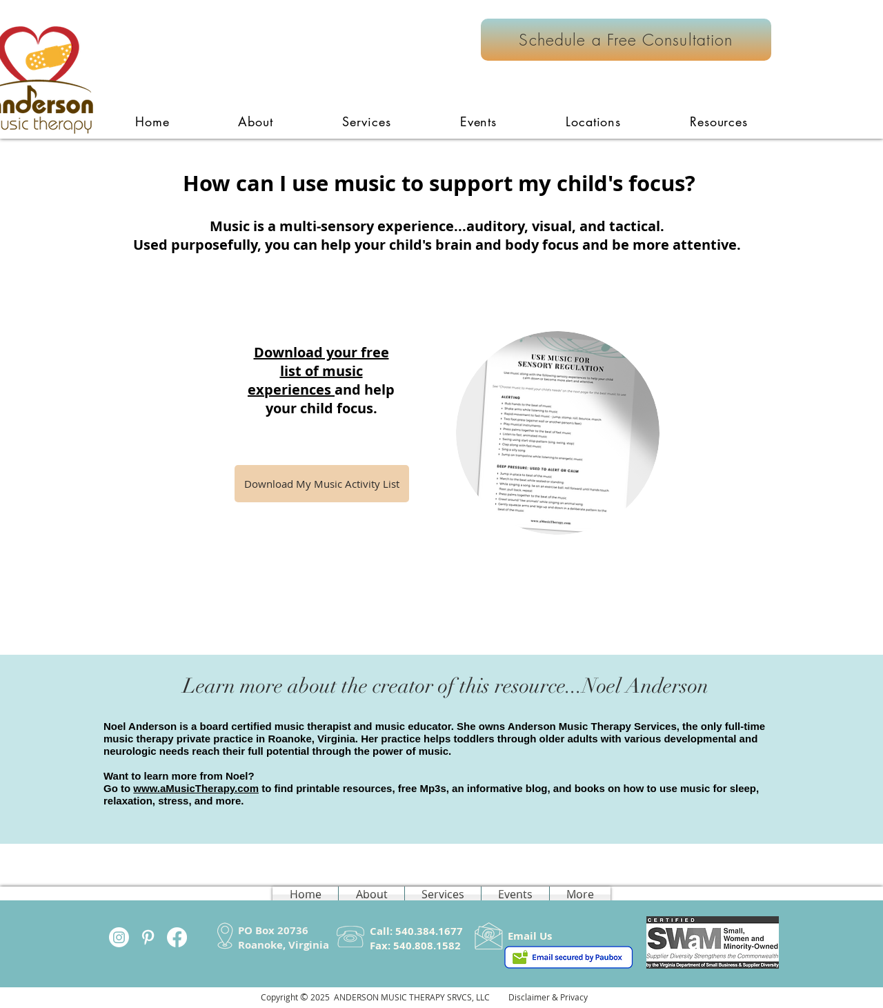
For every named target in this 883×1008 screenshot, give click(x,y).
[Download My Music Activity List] (322, 483)
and (348, 389)
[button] (366, 121)
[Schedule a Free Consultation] (626, 40)
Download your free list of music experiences (318, 371)
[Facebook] (177, 937)
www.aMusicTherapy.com (196, 788)
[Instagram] (119, 937)
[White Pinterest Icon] (148, 937)
